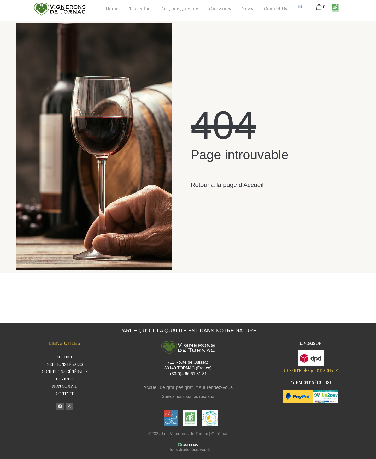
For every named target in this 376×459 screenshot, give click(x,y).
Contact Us (275, 8)
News (247, 8)
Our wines (220, 8)
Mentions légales (64, 364)
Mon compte (65, 386)
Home (112, 8)
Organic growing (180, 8)
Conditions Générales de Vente (65, 375)
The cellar (140, 8)
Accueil (65, 357)
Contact (65, 393)
